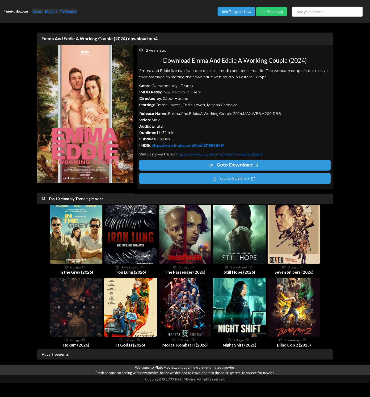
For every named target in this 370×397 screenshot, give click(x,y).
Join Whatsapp (271, 11)
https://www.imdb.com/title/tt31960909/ (187, 145)
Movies (51, 11)
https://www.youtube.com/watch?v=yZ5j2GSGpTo (219, 154)
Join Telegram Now (236, 11)
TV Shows (68, 11)
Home (37, 11)
